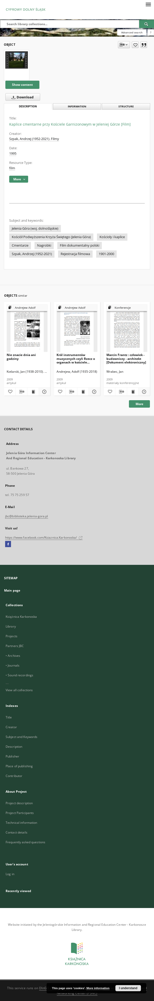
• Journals (12, 665)
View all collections (19, 690)
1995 (12, 153)
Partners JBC (15, 646)
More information (97, 988)
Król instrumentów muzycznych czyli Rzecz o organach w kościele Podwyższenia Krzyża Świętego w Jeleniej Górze (76, 358)
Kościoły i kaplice (112, 237)
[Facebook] (8, 544)
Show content (22, 84)
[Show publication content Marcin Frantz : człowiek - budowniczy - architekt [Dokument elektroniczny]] (132, 391)
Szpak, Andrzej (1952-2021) (32, 254)
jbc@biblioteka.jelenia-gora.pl (26, 516)
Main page (12, 590)
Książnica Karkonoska (21, 616)
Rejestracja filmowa (75, 254)
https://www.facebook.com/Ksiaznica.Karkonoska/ (44, 537)
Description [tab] (28, 106)
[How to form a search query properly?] (150, 32)
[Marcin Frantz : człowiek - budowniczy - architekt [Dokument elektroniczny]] (127, 328)
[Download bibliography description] (21, 391)
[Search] (146, 24)
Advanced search (131, 32)
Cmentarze (20, 245)
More (139, 404)
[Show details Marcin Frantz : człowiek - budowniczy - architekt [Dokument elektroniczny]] (143, 391)
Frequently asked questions (25, 842)
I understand (128, 988)
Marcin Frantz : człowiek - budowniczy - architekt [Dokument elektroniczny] (126, 358)
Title (9, 717)
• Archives (13, 655)
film (12, 168)
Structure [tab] (126, 106)
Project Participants (20, 813)
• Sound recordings (19, 675)
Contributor (14, 776)
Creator (11, 727)
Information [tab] (77, 106)
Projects (11, 636)
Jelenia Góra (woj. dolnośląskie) (35, 228)
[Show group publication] (27, 308)
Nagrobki (44, 245)
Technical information (21, 822)
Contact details (16, 832)
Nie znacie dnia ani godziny (21, 357)
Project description (19, 803)
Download (21, 97)
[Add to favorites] (135, 44)
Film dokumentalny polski (79, 245)
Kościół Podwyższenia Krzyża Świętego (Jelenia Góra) (51, 237)
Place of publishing (19, 766)
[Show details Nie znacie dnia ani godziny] (43, 391)
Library (11, 626)
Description (14, 746)
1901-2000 (106, 254)
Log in (10, 874)
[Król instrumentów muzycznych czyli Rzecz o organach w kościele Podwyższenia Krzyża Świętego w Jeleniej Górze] (77, 328)
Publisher (12, 756)
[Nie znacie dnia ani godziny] (27, 328)
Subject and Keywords (21, 737)
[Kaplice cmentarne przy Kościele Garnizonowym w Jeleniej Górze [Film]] (16, 60)
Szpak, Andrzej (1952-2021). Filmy (34, 139)
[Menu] (148, 4)
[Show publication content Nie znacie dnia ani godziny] (33, 391)
